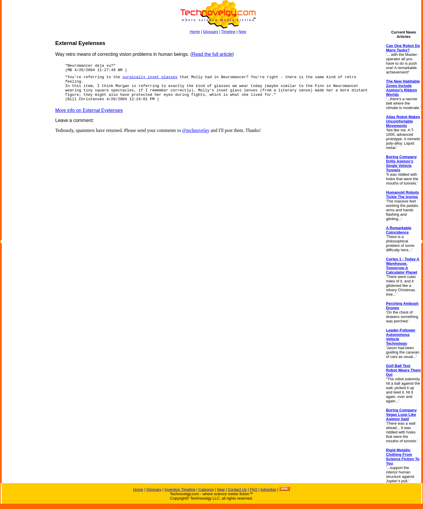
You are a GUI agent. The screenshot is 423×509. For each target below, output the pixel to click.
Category (206, 489)
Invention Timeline (179, 489)
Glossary (210, 31)
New (242, 31)
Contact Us (237, 489)
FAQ (253, 489)
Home (195, 31)
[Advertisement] (25, 128)
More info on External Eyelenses (89, 110)
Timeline (228, 31)
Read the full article (212, 54)
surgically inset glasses (149, 77)
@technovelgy (195, 130)
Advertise (268, 489)
